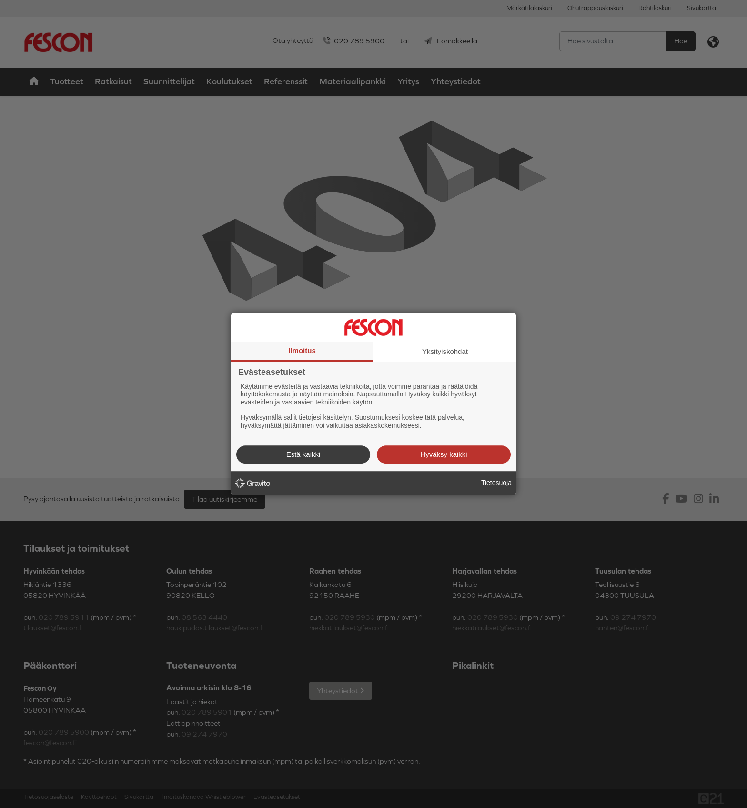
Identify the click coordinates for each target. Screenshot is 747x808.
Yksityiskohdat (445, 351)
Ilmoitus (302, 350)
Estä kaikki (303, 454)
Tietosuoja (496, 482)
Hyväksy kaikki (443, 454)
